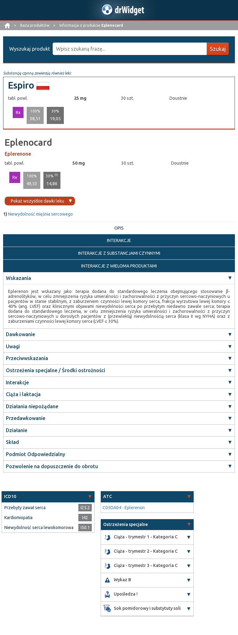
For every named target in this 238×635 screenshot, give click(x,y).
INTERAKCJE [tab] (119, 240)
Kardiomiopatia (18, 517)
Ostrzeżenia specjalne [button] (125, 524)
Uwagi (13, 346)
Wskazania (18, 278)
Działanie (16, 430)
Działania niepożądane (32, 406)
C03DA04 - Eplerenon (124, 507)
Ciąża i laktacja (23, 394)
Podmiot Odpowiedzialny (35, 454)
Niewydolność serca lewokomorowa (38, 527)
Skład (12, 442)
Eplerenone (18, 154)
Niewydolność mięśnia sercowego (40, 214)
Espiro (21, 85)
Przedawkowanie (25, 418)
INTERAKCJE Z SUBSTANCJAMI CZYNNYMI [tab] (119, 253)
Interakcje (17, 382)
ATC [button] (107, 496)
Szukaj (218, 49)
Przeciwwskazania (27, 358)
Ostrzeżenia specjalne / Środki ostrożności (55, 370)
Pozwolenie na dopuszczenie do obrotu (52, 466)
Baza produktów (35, 25)
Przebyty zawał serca (25, 507)
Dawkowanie (20, 334)
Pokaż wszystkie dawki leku (37, 201)
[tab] (48, 496)
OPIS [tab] (119, 228)
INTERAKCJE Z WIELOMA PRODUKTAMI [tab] (119, 265)
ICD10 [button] (10, 496)
